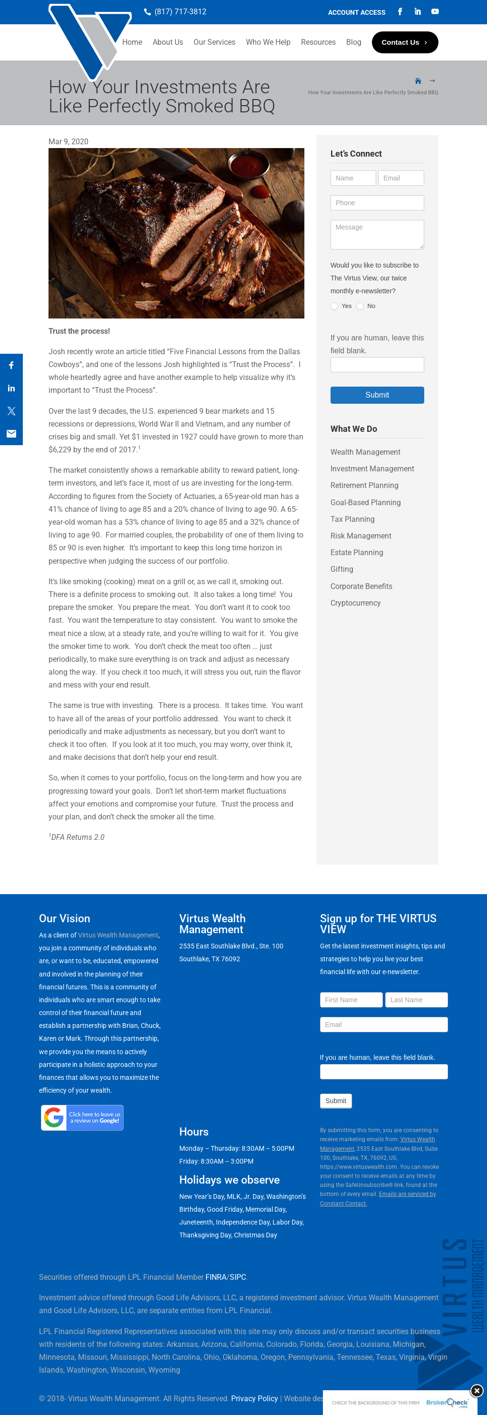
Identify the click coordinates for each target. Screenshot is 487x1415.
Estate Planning (357, 552)
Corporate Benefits (361, 586)
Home (132, 42)
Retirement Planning (365, 485)
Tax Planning (353, 519)
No (365, 306)
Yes (341, 306)
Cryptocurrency (356, 603)
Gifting (342, 569)
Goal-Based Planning (366, 502)
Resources (318, 42)
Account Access (357, 12)
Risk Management (361, 535)
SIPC (238, 1277)
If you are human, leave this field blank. (378, 1057)
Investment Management (372, 468)
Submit (377, 395)
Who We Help (268, 42)
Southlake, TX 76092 (209, 959)
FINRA (215, 1277)
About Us (168, 42)
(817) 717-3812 (180, 11)
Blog (353, 42)
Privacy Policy (254, 1398)
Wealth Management (365, 452)
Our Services (214, 42)
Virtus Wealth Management (118, 935)
